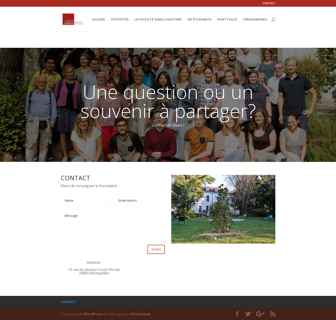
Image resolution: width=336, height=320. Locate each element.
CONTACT (269, 3)
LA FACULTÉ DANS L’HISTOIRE (158, 19)
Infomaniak (140, 314)
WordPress (93, 314)
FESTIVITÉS (119, 19)
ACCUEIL (98, 19)
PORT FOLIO (227, 19)
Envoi (156, 249)
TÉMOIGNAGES (255, 19)
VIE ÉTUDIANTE (199, 19)
